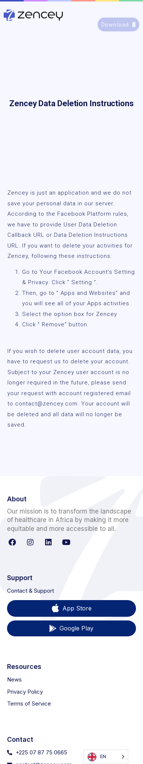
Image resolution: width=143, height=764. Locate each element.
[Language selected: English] (106, 757)
